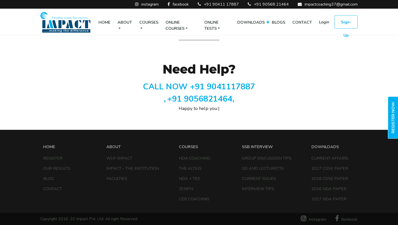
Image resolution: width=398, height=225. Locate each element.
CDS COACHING (194, 199)
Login (324, 22)
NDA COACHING (194, 158)
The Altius (190, 168)
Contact (302, 22)
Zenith (186, 189)
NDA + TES (189, 178)
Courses (148, 22)
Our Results (57, 168)
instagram (147, 4)
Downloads (251, 22)
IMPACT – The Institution (132, 168)
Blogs (278, 22)
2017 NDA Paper (328, 199)
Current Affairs (329, 158)
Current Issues (259, 178)
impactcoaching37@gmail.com (328, 4)
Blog (48, 178)
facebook (178, 4)
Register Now (393, 117)
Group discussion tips (266, 158)
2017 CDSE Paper (329, 168)
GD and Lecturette (263, 168)
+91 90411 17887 (218, 4)
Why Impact (119, 158)
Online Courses (175, 25)
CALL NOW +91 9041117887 (199, 86)
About (125, 22)
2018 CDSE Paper (329, 178)
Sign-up (346, 24)
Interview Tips (258, 189)
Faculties (116, 178)
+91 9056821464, (201, 98)
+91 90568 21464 (268, 4)
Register (52, 158)
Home (104, 22)
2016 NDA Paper (328, 189)
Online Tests (211, 25)
